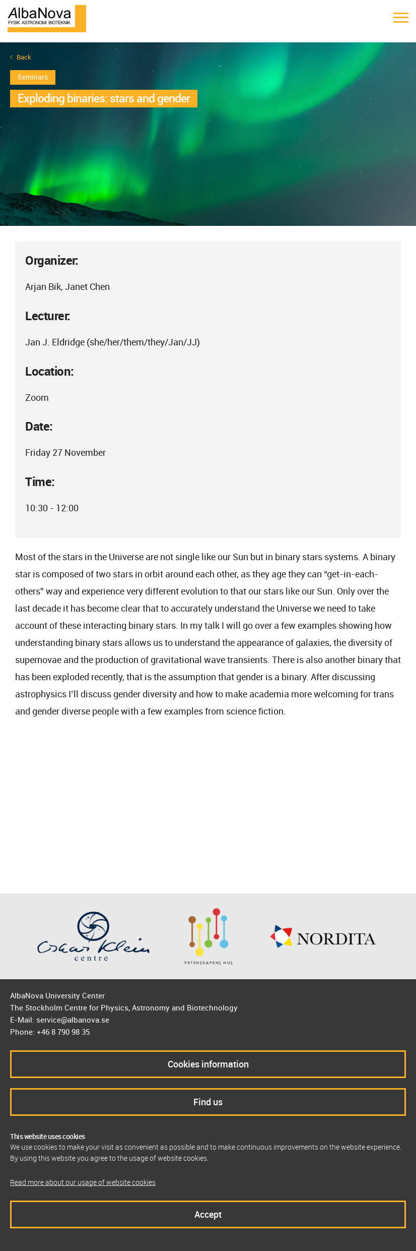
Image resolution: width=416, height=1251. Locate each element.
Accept (208, 1214)
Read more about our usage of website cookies (83, 1182)
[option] (208, 134)
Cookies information (208, 1064)
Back (24, 57)
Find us (208, 1102)
